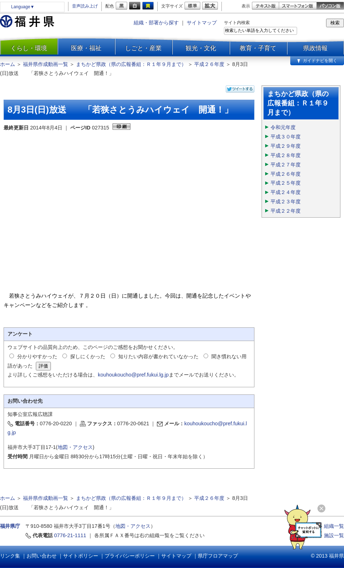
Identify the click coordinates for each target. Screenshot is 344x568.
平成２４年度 (286, 192)
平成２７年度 (286, 164)
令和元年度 (283, 127)
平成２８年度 (286, 155)
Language (22, 6)
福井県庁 (10, 526)
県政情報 (315, 48)
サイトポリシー (80, 556)
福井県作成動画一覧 (45, 64)
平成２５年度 (286, 183)
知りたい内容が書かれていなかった (158, 356)
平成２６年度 (209, 64)
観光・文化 (201, 48)
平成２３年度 (286, 201)
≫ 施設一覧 (330, 535)
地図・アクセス (75, 447)
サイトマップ (202, 22)
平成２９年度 (286, 146)
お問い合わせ (42, 556)
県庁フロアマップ (218, 556)
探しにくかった (87, 356)
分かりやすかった (37, 356)
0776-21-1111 (70, 535)
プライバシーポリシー (130, 556)
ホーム (7, 64)
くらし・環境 (28, 48)
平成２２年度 (286, 211)
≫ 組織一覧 (330, 526)
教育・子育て (258, 48)
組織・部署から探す (156, 22)
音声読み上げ (85, 6)
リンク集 (10, 556)
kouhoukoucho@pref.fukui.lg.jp (133, 375)
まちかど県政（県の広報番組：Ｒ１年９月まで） (131, 64)
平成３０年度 (286, 136)
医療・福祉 (86, 48)
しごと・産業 (143, 48)
